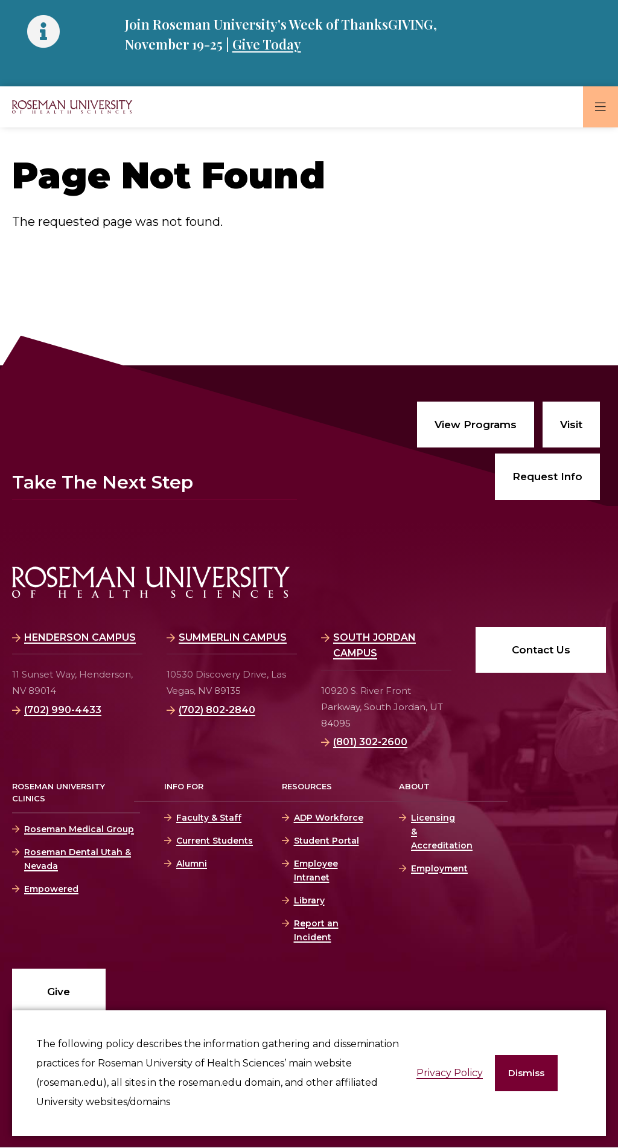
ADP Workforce (328, 817)
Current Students (214, 840)
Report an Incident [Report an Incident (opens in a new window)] (316, 930)
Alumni (191, 863)
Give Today (266, 44)
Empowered (51, 888)
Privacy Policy (449, 1073)
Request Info (547, 476)
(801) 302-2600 (370, 742)
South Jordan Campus (374, 645)
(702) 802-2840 (217, 710)
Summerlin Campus (233, 637)
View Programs (476, 424)
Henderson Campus (80, 637)
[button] (526, 1073)
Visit (571, 424)
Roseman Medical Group (79, 829)
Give (58, 992)
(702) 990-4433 (62, 710)
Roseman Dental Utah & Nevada (77, 859)
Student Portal (326, 840)
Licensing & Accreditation (432, 831)
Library (309, 900)
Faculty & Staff (208, 817)
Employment (432, 868)
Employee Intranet (316, 870)
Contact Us (541, 650)
